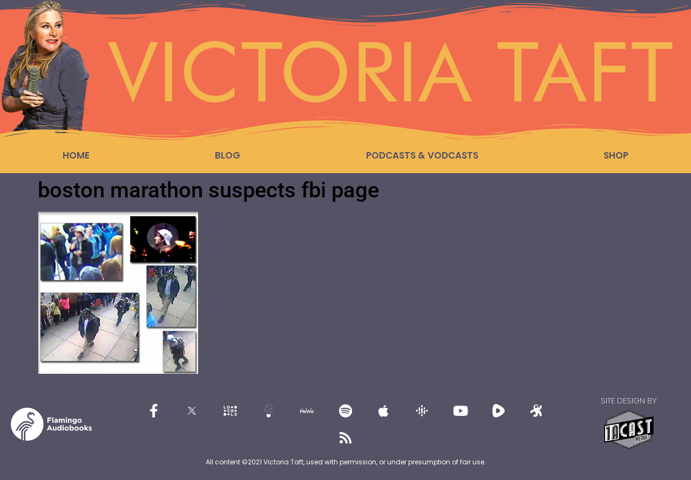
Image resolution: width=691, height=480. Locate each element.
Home (76, 155)
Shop (616, 155)
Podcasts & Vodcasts (422, 155)
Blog (227, 155)
